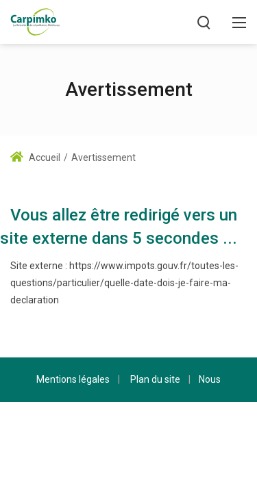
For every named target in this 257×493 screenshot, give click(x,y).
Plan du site (155, 379)
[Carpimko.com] (35, 21)
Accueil (35, 157)
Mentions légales (73, 379)
